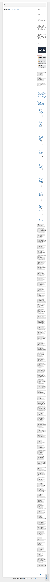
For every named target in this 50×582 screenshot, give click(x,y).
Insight (44, 338)
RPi (40, 234)
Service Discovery (43, 565)
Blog (45, 72)
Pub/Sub (39, 354)
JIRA (38, 263)
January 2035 (40, 108)
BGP (38, 478)
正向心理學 (39, 359)
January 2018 (40, 179)
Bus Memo (44, 518)
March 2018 (40, 177)
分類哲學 (39, 14)
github (43, 283)
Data (42, 75)
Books (41, 566)
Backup (42, 375)
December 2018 (41, 167)
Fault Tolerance (40, 237)
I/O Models (41, 360)
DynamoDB (42, 418)
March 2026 (40, 110)
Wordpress (44, 424)
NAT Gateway (39, 302)
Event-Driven (43, 407)
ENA (38, 275)
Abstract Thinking (40, 442)
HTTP (45, 497)
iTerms (42, 323)
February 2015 (41, 210)
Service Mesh (39, 523)
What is (39, 277)
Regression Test (40, 501)
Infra (44, 241)
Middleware (43, 274)
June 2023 (40, 124)
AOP (40, 473)
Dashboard (41, 333)
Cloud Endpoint (40, 467)
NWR (38, 312)
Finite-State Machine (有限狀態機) (42, 93)
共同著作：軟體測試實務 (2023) (42, 19)
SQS (41, 337)
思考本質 (47, 577)
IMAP (38, 294)
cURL (41, 277)
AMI (40, 382)
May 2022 (40, 134)
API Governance (40, 317)
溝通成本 (42, 423)
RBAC (38, 371)
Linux (38, 79)
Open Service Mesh (40, 470)
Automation (39, 369)
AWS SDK (42, 549)
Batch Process (39, 537)
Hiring (44, 380)
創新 (42, 236)
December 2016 (41, 193)
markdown (39, 245)
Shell (38, 419)
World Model (39, 331)
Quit (41, 242)
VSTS (45, 240)
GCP (45, 78)
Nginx (38, 491)
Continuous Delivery (40, 361)
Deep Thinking (40, 556)
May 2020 (40, 149)
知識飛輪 (43, 289)
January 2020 (40, 153)
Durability (39, 380)
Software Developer (42, 559)
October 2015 (40, 206)
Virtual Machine (40, 259)
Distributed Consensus (41, 445)
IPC (44, 235)
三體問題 (43, 366)
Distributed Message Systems (13, 12)
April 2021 (40, 141)
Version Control (40, 426)
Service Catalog (43, 318)
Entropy (39, 410)
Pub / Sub (39, 337)
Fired (38, 468)
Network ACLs (43, 359)
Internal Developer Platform (41, 408)
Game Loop (39, 437)
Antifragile (39, 236)
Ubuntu (44, 364)
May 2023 (40, 125)
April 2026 (40, 109)
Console (39, 246)
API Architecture (40, 526)
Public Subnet (39, 399)
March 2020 (40, 151)
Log (44, 375)
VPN (40, 312)
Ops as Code (39, 561)
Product (39, 323)
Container (39, 75)
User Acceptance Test (40, 409)
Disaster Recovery (40, 261)
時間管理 (39, 272)
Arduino (39, 420)
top (41, 432)
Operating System (40, 454)
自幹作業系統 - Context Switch (42, 91)
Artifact (45, 361)
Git (44, 333)
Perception (42, 462)
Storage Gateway (43, 229)
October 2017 (40, 182)
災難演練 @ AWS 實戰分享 (41, 33)
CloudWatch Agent (40, 356)
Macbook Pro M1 (40, 543)
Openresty (39, 564)
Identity (43, 399)
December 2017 (41, 180)
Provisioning (42, 457)
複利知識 (43, 374)
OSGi (43, 224)
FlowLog (39, 432)
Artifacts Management (42, 376)
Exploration (39, 435)
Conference (39, 553)
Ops (38, 234)
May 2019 (40, 162)
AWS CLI (39, 484)
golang (43, 250)
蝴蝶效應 (39, 353)
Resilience (41, 413)
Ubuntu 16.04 (44, 349)
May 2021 (40, 140)
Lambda (39, 242)
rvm (38, 412)
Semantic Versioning (40, 508)
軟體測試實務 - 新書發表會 (41, 26)
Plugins (43, 410)
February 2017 (41, 191)
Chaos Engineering (40, 396)
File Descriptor (40, 349)
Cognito (43, 533)
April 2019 (40, 163)
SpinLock (42, 240)
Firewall (43, 561)
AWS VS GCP (39, 342)
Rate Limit (39, 321)
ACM (44, 415)
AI (38, 72)
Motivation (39, 240)
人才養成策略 (41, 497)
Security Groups (40, 550)
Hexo (23, 578)
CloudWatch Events (40, 226)
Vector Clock (44, 526)
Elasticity (39, 486)
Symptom (41, 419)
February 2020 (41, 152)
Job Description (40, 499)
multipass (39, 370)
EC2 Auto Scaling (40, 517)
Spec (40, 316)
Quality (43, 524)
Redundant (43, 369)
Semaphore (39, 554)
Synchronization (40, 518)
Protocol (39, 483)
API (41, 410)
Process (42, 272)
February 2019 (41, 165)
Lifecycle (42, 486)
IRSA (42, 364)
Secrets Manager (43, 387)
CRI (38, 376)
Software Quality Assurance (41, 479)
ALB (44, 409)
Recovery (42, 332)
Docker (39, 457)
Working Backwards (40, 235)
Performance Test (43, 564)
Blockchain (44, 267)
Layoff (39, 385)
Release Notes (40, 250)
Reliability (42, 353)
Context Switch (44, 315)
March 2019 (40, 164)
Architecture (39, 247)
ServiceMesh (42, 258)
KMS (42, 437)
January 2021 (40, 143)
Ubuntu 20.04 (39, 285)
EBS (38, 344)
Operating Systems (40, 555)
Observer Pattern (40, 279)
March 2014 (40, 218)
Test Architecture (40, 267)
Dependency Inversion (41, 322)
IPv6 (45, 561)
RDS (40, 332)
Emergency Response (40, 327)
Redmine (39, 80)
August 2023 (40, 122)
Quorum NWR (39, 348)
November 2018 (41, 168)
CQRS (38, 425)
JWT (45, 277)
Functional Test (40, 291)
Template (39, 387)
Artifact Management (41, 451)
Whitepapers (39, 274)
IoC (38, 318)
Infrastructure (42, 540)
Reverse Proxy (43, 463)
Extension (41, 288)
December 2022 (41, 127)
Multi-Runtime (41, 513)
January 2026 (40, 111)
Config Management (40, 345)
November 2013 (41, 220)
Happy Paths (39, 407)
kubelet (45, 331)
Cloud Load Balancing (40, 398)
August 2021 (40, 138)
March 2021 (40, 142)
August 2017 (40, 184)
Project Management (40, 545)
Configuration (39, 269)
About (43, 72)
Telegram (39, 423)
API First (39, 430)
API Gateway (43, 231)
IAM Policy (39, 391)
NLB (43, 442)
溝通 (38, 84)
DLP (40, 318)
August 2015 (40, 207)
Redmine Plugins (40, 440)
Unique (43, 300)
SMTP (38, 540)
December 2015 (41, 205)
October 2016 (40, 195)
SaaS (41, 506)
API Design (39, 565)
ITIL (38, 334)
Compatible (42, 527)
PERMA (45, 328)
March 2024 (40, 120)
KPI (43, 501)
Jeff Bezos (39, 229)
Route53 (39, 549)
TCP (38, 521)
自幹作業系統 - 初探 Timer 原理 (42, 96)
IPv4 (44, 403)
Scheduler (44, 529)
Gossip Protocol (44, 435)
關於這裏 (39, 10)
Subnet (39, 284)
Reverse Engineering (40, 485)
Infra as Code (39, 248)
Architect (44, 337)
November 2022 (41, 128)
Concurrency (42, 502)
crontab (39, 305)
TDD (42, 348)
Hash (42, 380)
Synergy (43, 273)
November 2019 (41, 155)
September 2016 (41, 196)
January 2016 (40, 204)
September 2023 (41, 121)
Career (39, 73)
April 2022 (40, 135)
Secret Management (40, 414)
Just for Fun (42, 343)
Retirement (41, 474)
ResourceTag (41, 344)
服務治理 (39, 393)
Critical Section (42, 263)
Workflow (43, 247)
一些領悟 (39, 13)
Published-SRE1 (40, 464)
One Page (43, 473)
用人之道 (39, 299)
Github (39, 572)
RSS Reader (41, 280)
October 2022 (40, 129)
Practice (45, 345)
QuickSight (44, 317)
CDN (41, 365)
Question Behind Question (41, 512)
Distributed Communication (41, 252)
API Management (42, 412)
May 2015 (40, 208)
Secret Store (39, 463)
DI (40, 283)
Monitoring (44, 566)
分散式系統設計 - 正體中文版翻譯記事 (14, 9)
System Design (40, 83)
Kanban (39, 566)
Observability (39, 372)
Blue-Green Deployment (41, 383)
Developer (39, 328)
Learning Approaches (41, 459)
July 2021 (40, 139)
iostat (38, 290)
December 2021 (41, 136)
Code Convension (40, 452)
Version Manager (43, 245)
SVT (44, 226)
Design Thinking (40, 472)
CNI (42, 494)
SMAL (38, 473)
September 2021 (41, 137)
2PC (43, 472)
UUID (38, 288)
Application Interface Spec (41, 496)
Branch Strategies (40, 424)
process (39, 527)
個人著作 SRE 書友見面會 (41, 25)
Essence (43, 372)
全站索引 (39, 9)
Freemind (35, 578)
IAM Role (39, 258)
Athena (41, 339)
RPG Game (39, 343)
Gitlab (41, 491)
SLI (43, 275)
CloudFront (39, 528)
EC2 (38, 360)
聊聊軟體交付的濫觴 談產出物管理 (42, 36)
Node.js (39, 301)
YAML (38, 402)
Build (44, 311)
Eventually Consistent (40, 392)
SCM (38, 382)
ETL (43, 491)
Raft (43, 358)
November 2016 (41, 194)
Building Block (40, 516)
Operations (42, 321)
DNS (38, 475)
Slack (41, 524)
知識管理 (41, 84)
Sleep (42, 328)
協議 (43, 448)
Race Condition (40, 253)
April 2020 (40, 150)
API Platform (42, 532)
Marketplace (39, 315)
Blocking (39, 532)
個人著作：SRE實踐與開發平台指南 (42, 18)
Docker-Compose (40, 507)
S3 (40, 397)
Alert (38, 413)
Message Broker (40, 453)
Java (42, 342)
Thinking (42, 246)
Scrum (41, 402)
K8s (41, 301)
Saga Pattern (39, 304)
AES (44, 539)
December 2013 (41, 219)
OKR (44, 370)
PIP (38, 448)
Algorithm (39, 458)
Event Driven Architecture (41, 257)
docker (43, 291)
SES (45, 528)
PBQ (38, 474)
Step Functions (40, 441)
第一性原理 (42, 299)
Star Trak (43, 304)
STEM (42, 534)
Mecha (41, 251)
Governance (39, 241)
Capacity (42, 420)
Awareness (43, 269)
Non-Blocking (44, 523)
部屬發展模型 (42, 354)
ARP (41, 268)
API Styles (39, 490)
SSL (38, 513)
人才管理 (43, 83)
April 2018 (40, 176)
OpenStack (39, 364)
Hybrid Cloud (39, 505)
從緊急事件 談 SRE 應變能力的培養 (42, 37)
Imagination (39, 386)
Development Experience (41, 295)
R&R (38, 280)
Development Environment (41, 388)
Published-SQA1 (40, 511)
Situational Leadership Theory (41, 431)
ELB (42, 505)
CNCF (42, 241)
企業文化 (42, 296)
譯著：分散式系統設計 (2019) (41, 20)
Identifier (39, 268)
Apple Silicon (39, 381)
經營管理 (44, 84)
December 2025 (41, 112)
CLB (42, 381)
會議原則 (45, 437)
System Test (39, 264)
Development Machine (41, 104)
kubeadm (39, 377)
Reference (42, 80)
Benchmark (39, 231)
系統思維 (43, 326)
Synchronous (39, 495)
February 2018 (41, 178)
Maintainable (39, 443)
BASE (38, 480)
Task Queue (41, 480)
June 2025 (40, 113)
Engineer (42, 483)
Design (44, 470)
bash (42, 278)
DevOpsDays (43, 521)
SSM (43, 548)
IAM (38, 339)
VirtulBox (42, 528)
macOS (44, 259)
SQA (45, 301)
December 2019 (41, 154)
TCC (42, 331)
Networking (39, 273)
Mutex (42, 370)
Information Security (40, 403)
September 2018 (41, 170)
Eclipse (39, 333)
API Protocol (39, 366)
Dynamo (39, 462)
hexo (44, 279)
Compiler (39, 296)
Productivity (39, 544)
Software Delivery (40, 225)
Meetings (39, 278)
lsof (45, 462)
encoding (42, 458)
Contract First (44, 302)
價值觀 (39, 559)
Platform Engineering (40, 522)
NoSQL (43, 404)
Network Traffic (40, 224)
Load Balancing (40, 355)
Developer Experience (40, 469)
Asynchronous (40, 548)
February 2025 (41, 115)
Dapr (44, 510)
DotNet (39, 502)
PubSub (44, 551)
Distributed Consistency (41, 456)
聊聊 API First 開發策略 (41, 103)
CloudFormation (40, 329)
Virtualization (42, 385)
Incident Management (41, 539)
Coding (41, 73)
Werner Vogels (42, 284)
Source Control (44, 350)
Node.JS (39, 306)
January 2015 (40, 211)
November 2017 (41, 181)
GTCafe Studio (40, 574)
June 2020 (40, 148)
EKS (38, 397)
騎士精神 (44, 261)
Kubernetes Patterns (43, 430)
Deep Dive (39, 534)
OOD (38, 251)
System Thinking (40, 500)
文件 (38, 316)
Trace (44, 381)
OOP (40, 468)
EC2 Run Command (40, 510)
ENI (38, 332)
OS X (43, 79)
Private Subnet (40, 358)
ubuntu (40, 448)
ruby (44, 447)
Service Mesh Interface (41, 489)
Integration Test (40, 538)
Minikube (39, 418)
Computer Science (40, 74)
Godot (39, 524)
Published (42, 305)
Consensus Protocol (40, 311)
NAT (45, 490)
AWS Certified (39, 446)
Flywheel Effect (40, 310)
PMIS (42, 316)
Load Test (39, 375)
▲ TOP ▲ (47, 579)
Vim (42, 553)
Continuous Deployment (41, 307)
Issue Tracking (40, 533)
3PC (44, 323)
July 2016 (40, 198)
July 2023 (40, 123)
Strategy (42, 484)
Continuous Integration (41, 230)
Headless (39, 365)
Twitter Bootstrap (27, 578)
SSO (42, 264)
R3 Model (39, 102)
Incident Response (40, 551)
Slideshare (39, 573)
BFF (44, 485)
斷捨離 (43, 248)
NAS (38, 529)
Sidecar (39, 283)
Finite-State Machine (42, 425)
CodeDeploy (39, 350)
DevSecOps (43, 234)
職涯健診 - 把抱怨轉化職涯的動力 (42, 92)
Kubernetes (39, 374)
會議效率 (41, 275)
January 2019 (40, 166)
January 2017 (40, 192)
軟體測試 (39, 85)
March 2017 (40, 190)
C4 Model (41, 338)
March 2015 (40, 209)
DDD (43, 329)
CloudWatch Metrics (40, 447)
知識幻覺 (43, 371)
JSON (38, 497)
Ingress (41, 290)
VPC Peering (39, 494)
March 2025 (40, 114)
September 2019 (41, 157)
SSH (45, 230)
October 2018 (40, 169)
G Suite (43, 262)
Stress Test (42, 490)
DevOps (39, 506)
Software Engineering (40, 415)
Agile (44, 474)
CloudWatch (39, 300)
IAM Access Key (40, 262)
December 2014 (41, 212)
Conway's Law (42, 436)
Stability (45, 396)
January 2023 (40, 126)
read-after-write (44, 386)
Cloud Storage (43, 393)
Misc (41, 79)
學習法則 (47, 576)
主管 (43, 277)
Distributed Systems (40, 78)
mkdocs (39, 436)
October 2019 (40, 156)
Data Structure (40, 326)
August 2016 (40, 197)
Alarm (43, 499)
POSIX (45, 508)
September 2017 (41, 183)
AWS (40, 72)
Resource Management (41, 560)
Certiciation (39, 289)
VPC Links (39, 256)
